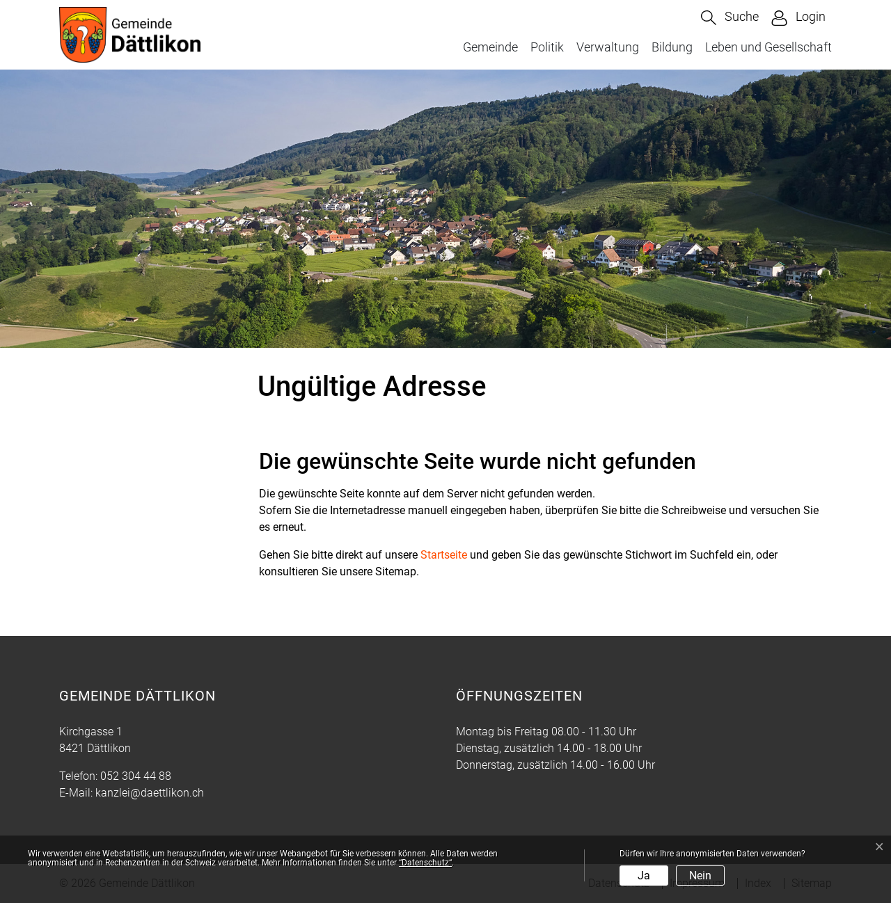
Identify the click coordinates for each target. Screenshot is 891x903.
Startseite (443, 554)
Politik (547, 47)
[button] (730, 18)
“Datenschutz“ (425, 863)
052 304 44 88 (135, 776)
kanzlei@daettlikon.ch (149, 792)
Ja (644, 875)
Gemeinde (490, 47)
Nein (700, 875)
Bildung (672, 47)
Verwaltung (607, 47)
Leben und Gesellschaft (768, 47)
